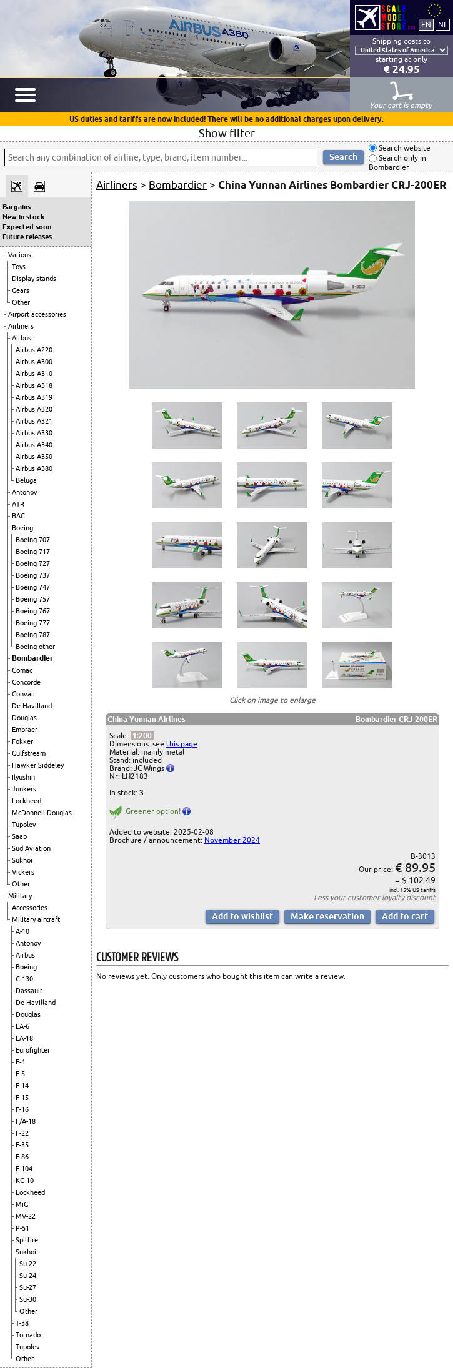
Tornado (28, 1335)
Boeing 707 (33, 539)
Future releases (27, 236)
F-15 (22, 1097)
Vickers (23, 872)
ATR (18, 504)
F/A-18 (26, 1121)
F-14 (22, 1085)
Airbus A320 (34, 409)
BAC (18, 516)
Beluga (26, 480)
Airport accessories (37, 314)
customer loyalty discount (391, 897)
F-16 (22, 1109)
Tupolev (24, 824)
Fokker (22, 741)
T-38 (22, 1323)
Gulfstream (29, 753)
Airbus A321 (34, 421)
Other (21, 302)
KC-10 (25, 1180)
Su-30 (27, 1299)
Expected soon (26, 226)
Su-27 (27, 1287)
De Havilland (32, 706)
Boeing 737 (33, 575)
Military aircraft (36, 919)
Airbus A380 (34, 468)
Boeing (22, 528)
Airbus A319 (34, 397)
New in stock (23, 217)
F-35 (22, 1145)
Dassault (29, 990)
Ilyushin (23, 777)
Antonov (24, 492)
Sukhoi (22, 860)
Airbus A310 (34, 373)
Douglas (24, 717)
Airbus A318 (34, 385)
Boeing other (35, 646)
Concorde (26, 682)
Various (19, 255)
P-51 (22, 1228)
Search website (404, 148)
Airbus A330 (34, 433)
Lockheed (26, 801)
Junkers (24, 789)
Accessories (29, 907)
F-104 (24, 1168)
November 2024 (232, 840)
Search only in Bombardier (397, 162)
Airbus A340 (34, 445)
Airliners (21, 326)
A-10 (22, 931)
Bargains (16, 207)
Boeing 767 (33, 611)
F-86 (22, 1157)
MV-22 (26, 1216)
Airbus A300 (34, 361)
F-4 (20, 1062)
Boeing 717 (33, 551)
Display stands (34, 278)
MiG (22, 1204)
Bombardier (32, 658)
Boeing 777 (33, 623)
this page (181, 744)
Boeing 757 (33, 599)
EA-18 (24, 1038)
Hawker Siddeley (38, 765)
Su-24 (27, 1275)
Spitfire (27, 1240)
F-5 (20, 1074)
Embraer (24, 729)
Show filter (227, 133)
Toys (19, 266)
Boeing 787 (33, 634)
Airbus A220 (34, 350)
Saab (19, 836)
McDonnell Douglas (42, 812)
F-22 (22, 1133)
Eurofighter (33, 1050)
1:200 (142, 735)
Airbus (21, 338)
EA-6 (22, 1026)
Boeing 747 (33, 587)
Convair (24, 694)
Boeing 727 (33, 563)
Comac (22, 670)
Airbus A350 (34, 456)
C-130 (24, 979)
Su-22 (27, 1263)
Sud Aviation (31, 848)
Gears (20, 290)
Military (20, 896)
